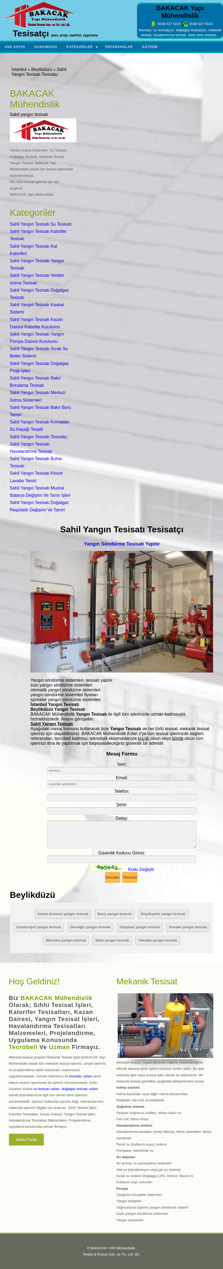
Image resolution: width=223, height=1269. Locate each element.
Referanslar (119, 47)
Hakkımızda (45, 47)
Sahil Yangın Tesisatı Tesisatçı (38, 437)
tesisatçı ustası (80, 1076)
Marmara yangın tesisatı (66, 940)
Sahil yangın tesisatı (112, 940)
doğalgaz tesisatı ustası (80, 1089)
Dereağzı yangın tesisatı (90, 927)
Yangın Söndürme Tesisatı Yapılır (122, 544)
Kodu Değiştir (141, 869)
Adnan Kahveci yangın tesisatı (62, 914)
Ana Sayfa (15, 47)
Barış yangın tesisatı (115, 914)
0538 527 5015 (165, 24)
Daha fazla (26, 1139)
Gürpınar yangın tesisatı (140, 927)
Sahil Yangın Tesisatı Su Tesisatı (41, 224)
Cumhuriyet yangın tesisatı (38, 927)
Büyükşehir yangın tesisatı (163, 914)
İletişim (150, 47)
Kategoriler (80, 47)
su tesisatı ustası (47, 1089)
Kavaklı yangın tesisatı (188, 927)
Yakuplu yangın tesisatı (157, 940)
